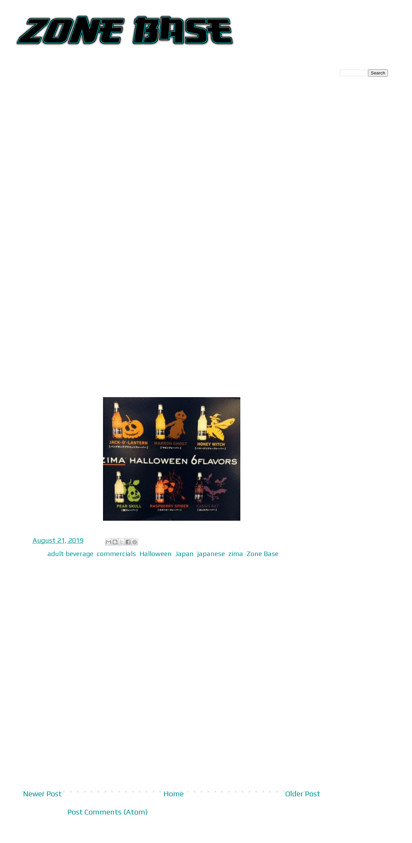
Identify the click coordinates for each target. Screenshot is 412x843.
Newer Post (42, 793)
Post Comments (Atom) (107, 811)
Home (173, 793)
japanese (211, 553)
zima (235, 553)
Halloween (155, 553)
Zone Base (262, 553)
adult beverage (70, 553)
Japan (184, 553)
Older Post (302, 793)
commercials (116, 553)
